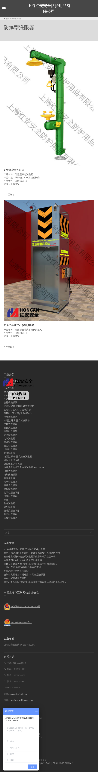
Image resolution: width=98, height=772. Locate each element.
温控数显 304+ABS (13, 464)
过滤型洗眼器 (10, 496)
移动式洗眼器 (10, 485)
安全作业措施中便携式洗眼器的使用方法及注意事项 (29, 556)
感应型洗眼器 (10, 446)
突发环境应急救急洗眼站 (16, 571)
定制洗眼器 (9, 438)
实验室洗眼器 (10, 442)
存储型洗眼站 (10, 431)
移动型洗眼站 (10, 482)
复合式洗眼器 (10, 428)
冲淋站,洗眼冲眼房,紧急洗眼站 (19, 406)
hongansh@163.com (18, 694)
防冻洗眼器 (9, 503)
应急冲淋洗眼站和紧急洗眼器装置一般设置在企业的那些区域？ (35, 582)
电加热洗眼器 (10, 474)
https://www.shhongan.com (21, 700)
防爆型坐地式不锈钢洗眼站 (19, 325)
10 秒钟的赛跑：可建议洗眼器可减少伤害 (24, 549)
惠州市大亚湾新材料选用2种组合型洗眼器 (24, 574)
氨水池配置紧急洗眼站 (15, 578)
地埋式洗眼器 (10, 417)
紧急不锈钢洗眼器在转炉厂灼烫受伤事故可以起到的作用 (32, 553)
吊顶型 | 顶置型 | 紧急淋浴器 (18, 413)
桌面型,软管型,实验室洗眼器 (18, 456)
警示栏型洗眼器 (11, 492)
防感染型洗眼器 (11, 510)
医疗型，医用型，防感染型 (17, 410)
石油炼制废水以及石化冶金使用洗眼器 (23, 560)
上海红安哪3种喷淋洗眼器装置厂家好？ (23, 567)
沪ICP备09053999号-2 (21, 622)
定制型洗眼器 (10, 435)
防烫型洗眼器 (10, 514)
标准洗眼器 (9, 453)
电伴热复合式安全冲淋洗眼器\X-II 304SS (24, 467)
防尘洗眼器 (9, 507)
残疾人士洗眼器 (11, 460)
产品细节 (10, 194)
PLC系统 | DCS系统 (40, 763)
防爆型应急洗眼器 (14, 169)
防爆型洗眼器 (10, 518)
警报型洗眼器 (10, 489)
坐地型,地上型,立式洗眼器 (17, 420)
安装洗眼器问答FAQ (63, 763)
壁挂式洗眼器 (10, 424)
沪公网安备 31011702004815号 (25, 606)
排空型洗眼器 (10, 449)
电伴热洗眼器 (10, 471)
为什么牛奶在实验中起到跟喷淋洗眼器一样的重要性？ (31, 564)
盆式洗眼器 (9, 478)
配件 (6, 500)
